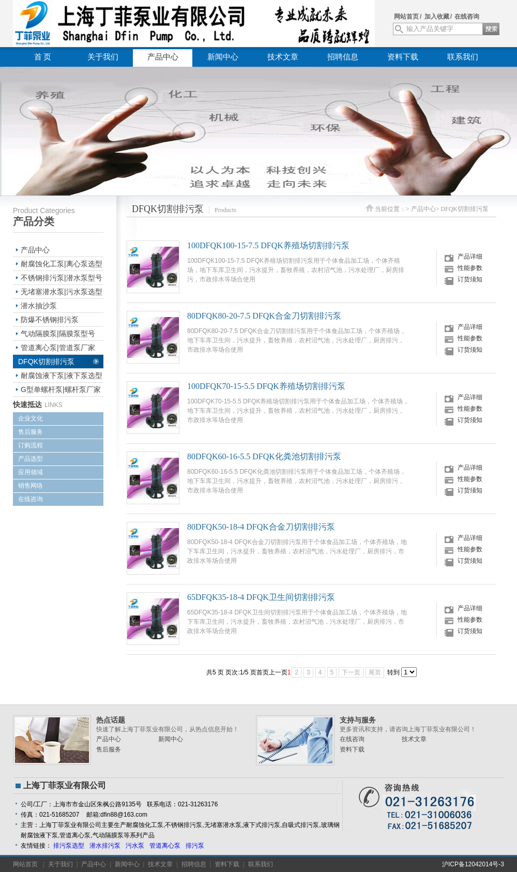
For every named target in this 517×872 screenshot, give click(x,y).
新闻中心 (222, 57)
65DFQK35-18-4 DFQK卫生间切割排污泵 (261, 597)
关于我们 (102, 57)
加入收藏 (436, 16)
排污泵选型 (68, 845)
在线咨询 (466, 16)
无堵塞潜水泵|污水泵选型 (61, 292)
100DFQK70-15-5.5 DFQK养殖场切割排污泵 (266, 386)
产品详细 (470, 256)
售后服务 (30, 431)
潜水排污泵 (104, 845)
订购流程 (30, 445)
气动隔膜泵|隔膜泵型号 (58, 333)
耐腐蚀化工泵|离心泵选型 (61, 264)
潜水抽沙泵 (39, 306)
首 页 (43, 57)
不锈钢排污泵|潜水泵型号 (61, 278)
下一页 (351, 672)
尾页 (375, 672)
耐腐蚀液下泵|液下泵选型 (61, 375)
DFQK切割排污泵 (46, 361)
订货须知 (470, 279)
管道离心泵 (164, 845)
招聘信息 (342, 57)
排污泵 (195, 845)
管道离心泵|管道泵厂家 (58, 347)
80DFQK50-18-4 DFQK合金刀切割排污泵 (261, 526)
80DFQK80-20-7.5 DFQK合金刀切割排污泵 (264, 315)
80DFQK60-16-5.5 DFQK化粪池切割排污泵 (264, 456)
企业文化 (30, 418)
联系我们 (462, 57)
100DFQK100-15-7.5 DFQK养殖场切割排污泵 (268, 245)
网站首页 (406, 16)
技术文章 (282, 57)
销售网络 (30, 485)
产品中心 (162, 57)
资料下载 (402, 57)
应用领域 (30, 472)
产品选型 (30, 458)
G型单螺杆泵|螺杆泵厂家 (61, 389)
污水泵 (135, 845)
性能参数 (470, 268)
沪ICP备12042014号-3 (473, 864)
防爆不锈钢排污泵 (50, 319)
